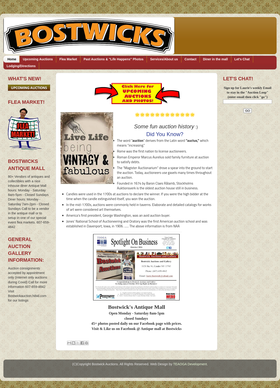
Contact (190, 59)
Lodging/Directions (21, 66)
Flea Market (68, 59)
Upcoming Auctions (38, 59)
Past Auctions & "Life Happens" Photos (113, 59)
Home (12, 59)
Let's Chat (242, 59)
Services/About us (164, 59)
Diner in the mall (215, 59)
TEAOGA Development (190, 364)
